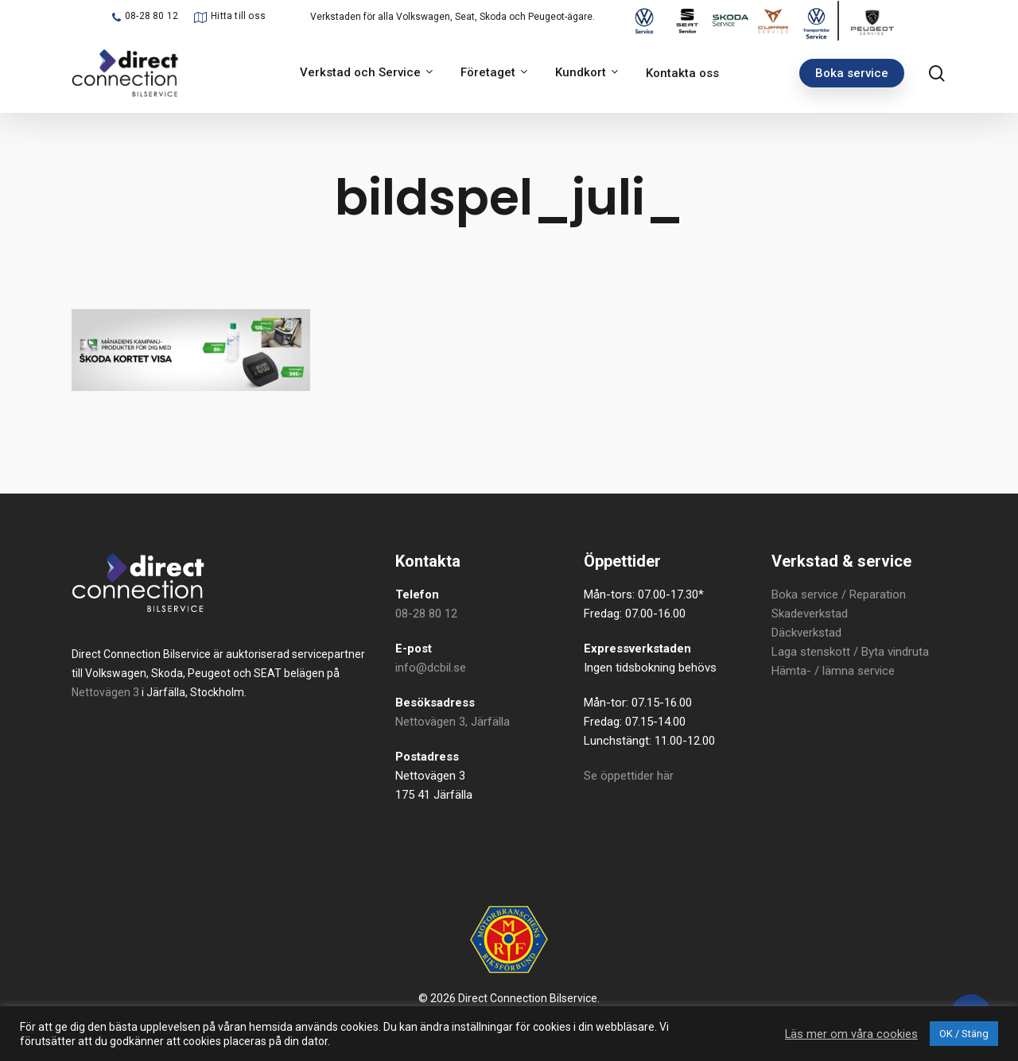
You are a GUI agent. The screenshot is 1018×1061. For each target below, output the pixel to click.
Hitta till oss (238, 15)
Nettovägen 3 (105, 692)
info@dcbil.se (430, 667)
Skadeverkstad (809, 613)
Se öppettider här (629, 776)
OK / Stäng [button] (964, 1034)
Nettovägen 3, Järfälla (452, 721)
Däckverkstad (806, 632)
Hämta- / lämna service (833, 671)
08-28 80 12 (151, 15)
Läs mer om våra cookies (851, 1034)
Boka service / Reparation (838, 594)
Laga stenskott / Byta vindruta (850, 652)
